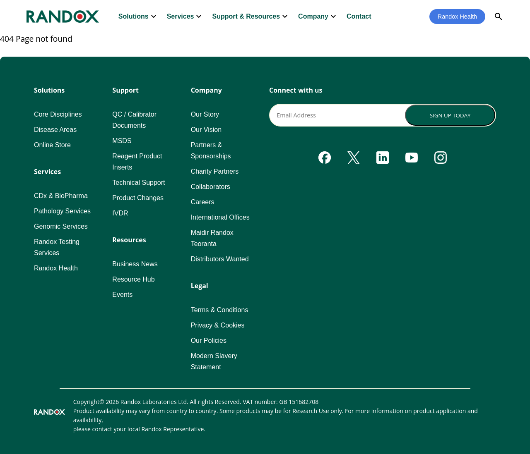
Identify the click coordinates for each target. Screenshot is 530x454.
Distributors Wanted (220, 259)
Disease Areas (55, 129)
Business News (134, 264)
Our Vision (206, 129)
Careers (202, 201)
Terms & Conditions (219, 309)
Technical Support (138, 182)
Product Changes (138, 197)
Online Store (52, 144)
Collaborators (210, 186)
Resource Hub (133, 279)
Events (122, 294)
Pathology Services (62, 211)
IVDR (120, 213)
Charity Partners (215, 171)
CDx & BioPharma (61, 195)
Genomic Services (61, 226)
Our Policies (208, 340)
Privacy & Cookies (218, 325)
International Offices (220, 217)
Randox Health (457, 16)
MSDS (121, 140)
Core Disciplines (58, 114)
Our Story (205, 114)
